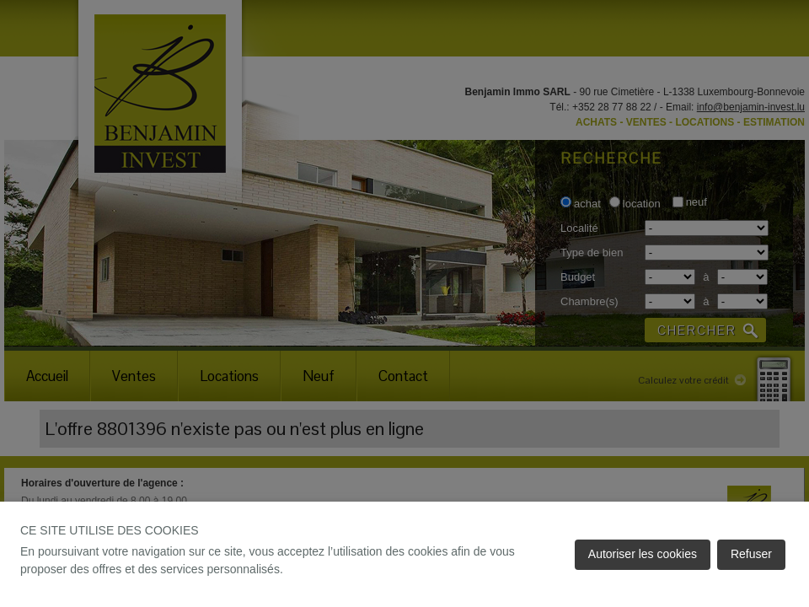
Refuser (751, 554)
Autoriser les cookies (642, 554)
